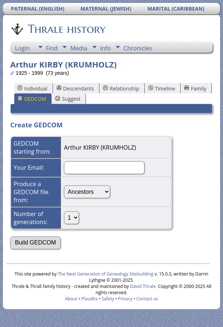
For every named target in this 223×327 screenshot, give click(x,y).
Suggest (67, 98)
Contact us (147, 299)
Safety (108, 299)
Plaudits (89, 299)
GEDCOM (32, 98)
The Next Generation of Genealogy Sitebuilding (106, 274)
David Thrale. (143, 286)
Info (105, 48)
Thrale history (66, 29)
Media (78, 48)
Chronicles (138, 48)
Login (22, 48)
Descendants (75, 88)
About (71, 299)
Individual (33, 88)
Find (52, 48)
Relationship (121, 88)
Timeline (161, 88)
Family (195, 88)
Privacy (125, 299)
